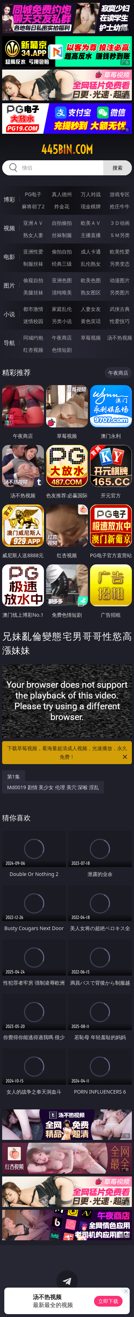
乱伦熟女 (91, 263)
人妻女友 (91, 308)
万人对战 (91, 194)
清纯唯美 (62, 292)
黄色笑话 (91, 321)
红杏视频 (33, 349)
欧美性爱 (120, 251)
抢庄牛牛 (120, 206)
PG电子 (33, 194)
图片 (9, 285)
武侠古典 (120, 308)
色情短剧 (62, 349)
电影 (9, 257)
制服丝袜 (33, 263)
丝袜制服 (62, 235)
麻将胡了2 (33, 206)
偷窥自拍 (33, 280)
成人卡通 (91, 251)
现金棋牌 (91, 206)
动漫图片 (120, 280)
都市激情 (33, 308)
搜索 (118, 167)
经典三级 (62, 263)
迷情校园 (33, 321)
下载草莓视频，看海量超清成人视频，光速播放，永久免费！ (68, 753)
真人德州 (62, 194)
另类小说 (62, 321)
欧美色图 (91, 280)
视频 (9, 228)
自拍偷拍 (62, 222)
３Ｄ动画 (120, 222)
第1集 (13, 776)
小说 (9, 314)
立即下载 (108, 1301)
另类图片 (120, 292)
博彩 (9, 199)
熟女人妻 (33, 235)
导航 (9, 343)
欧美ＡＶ (91, 222)
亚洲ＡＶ (33, 222)
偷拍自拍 (62, 251)
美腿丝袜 (33, 292)
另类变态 (120, 263)
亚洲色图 (62, 280)
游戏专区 (120, 194)
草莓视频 (91, 337)
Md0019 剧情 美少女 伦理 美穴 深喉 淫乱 (53, 787)
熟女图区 (91, 292)
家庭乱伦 (62, 308)
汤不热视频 (119, 337)
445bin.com (67, 149)
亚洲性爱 (33, 251)
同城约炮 (33, 337)
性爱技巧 (120, 321)
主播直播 (91, 235)
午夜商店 (62, 337)
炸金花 (61, 206)
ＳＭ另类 (120, 235)
